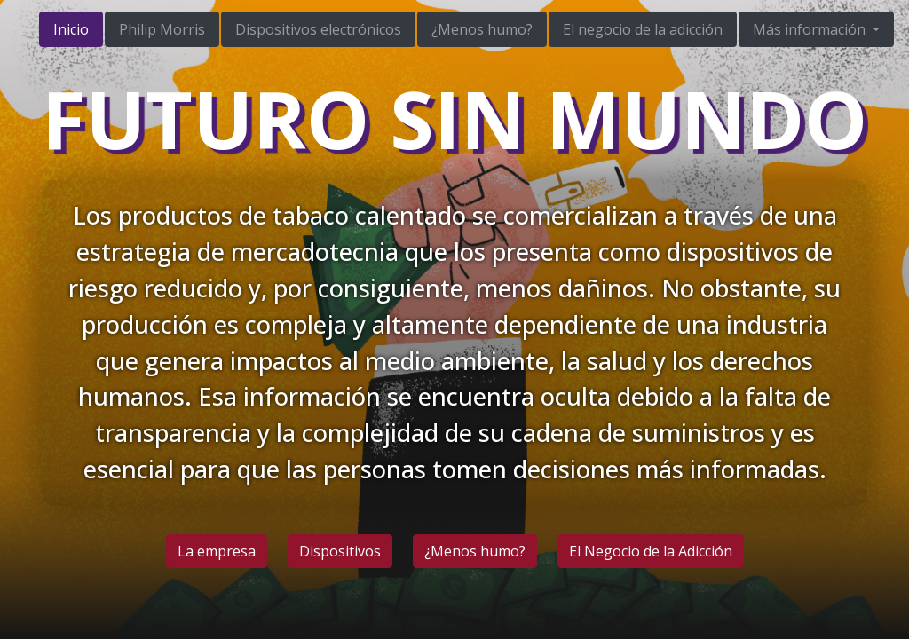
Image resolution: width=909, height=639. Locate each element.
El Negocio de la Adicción (650, 551)
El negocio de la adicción (643, 29)
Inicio (71, 29)
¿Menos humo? (482, 29)
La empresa (217, 551)
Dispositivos (340, 551)
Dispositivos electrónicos (318, 29)
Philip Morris (162, 29)
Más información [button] (811, 29)
